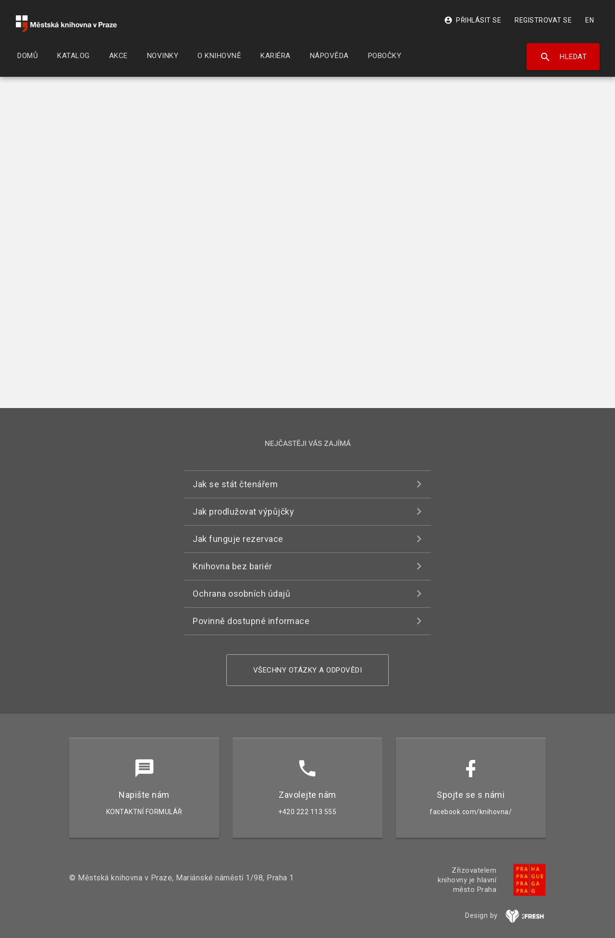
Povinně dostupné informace (251, 621)
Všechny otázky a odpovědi (307, 670)
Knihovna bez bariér (232, 566)
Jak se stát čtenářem (235, 484)
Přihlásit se (472, 20)
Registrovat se (543, 20)
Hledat (563, 57)
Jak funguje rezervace (238, 539)
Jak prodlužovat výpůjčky (243, 511)
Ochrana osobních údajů (241, 594)
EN (589, 20)
